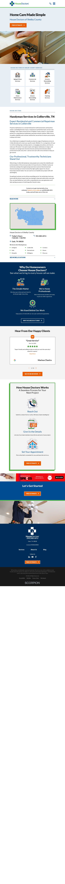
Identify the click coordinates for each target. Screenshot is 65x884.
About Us (34, 550)
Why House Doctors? (32, 321)
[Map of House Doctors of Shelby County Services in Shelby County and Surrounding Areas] (32, 216)
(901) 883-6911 (32, 538)
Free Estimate (18, 25)
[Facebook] (36, 557)
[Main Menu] (54, 3)
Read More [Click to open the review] (32, 354)
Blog (44, 550)
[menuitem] (22, 578)
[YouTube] (32, 557)
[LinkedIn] (29, 557)
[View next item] (36, 368)
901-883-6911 (41, 236)
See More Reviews (32, 374)
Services (21, 550)
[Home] (19, 3)
